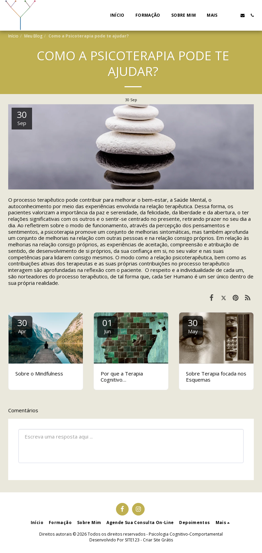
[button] (233, 15)
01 (107, 326)
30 (22, 326)
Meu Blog (33, 36)
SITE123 (132, 540)
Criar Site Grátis (158, 540)
